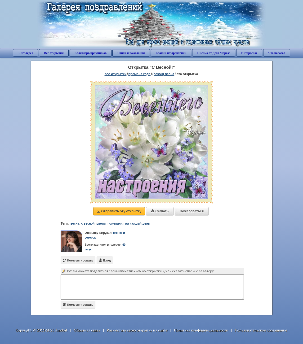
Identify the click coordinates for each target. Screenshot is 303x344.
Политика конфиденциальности (201, 330)
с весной (87, 223)
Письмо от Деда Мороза (213, 53)
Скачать (160, 211)
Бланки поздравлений (171, 53)
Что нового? (276, 53)
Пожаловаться (192, 211)
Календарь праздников (91, 53)
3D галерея (25, 53)
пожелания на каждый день (128, 223)
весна (75, 223)
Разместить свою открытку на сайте (137, 330)
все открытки (116, 74)
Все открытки (54, 53)
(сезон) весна (163, 74)
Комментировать (78, 304)
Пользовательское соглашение (261, 330)
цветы (101, 223)
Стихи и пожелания (131, 53)
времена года (139, 74)
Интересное (249, 53)
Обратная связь (87, 330)
